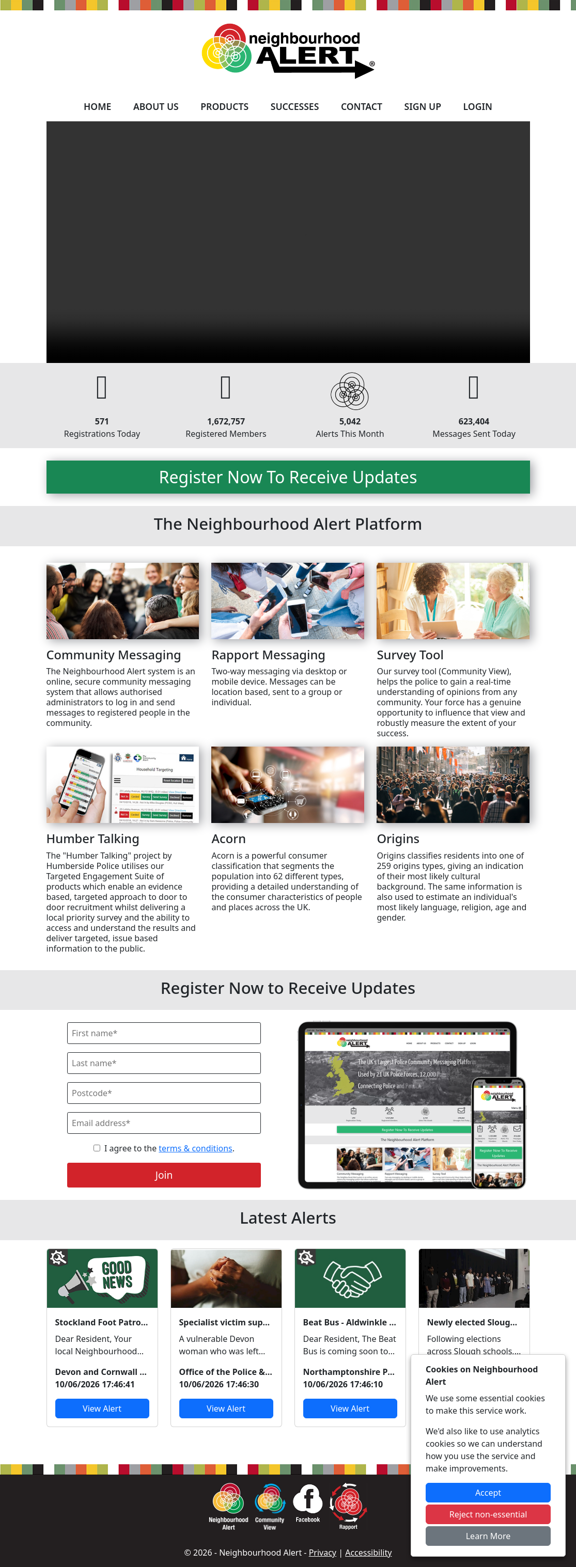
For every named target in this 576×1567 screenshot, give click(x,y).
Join (164, 1175)
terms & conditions (195, 1148)
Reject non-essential (488, 1514)
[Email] (164, 1123)
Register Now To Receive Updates (288, 477)
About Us (156, 106)
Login (477, 106)
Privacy (322, 1552)
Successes (295, 106)
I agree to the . (169, 1148)
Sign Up (422, 106)
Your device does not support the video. (288, 242)
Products (224, 106)
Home (97, 106)
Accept (488, 1492)
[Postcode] (164, 1093)
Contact (361, 106)
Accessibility (368, 1552)
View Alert (102, 1408)
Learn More (488, 1536)
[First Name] (164, 1033)
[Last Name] (164, 1063)
